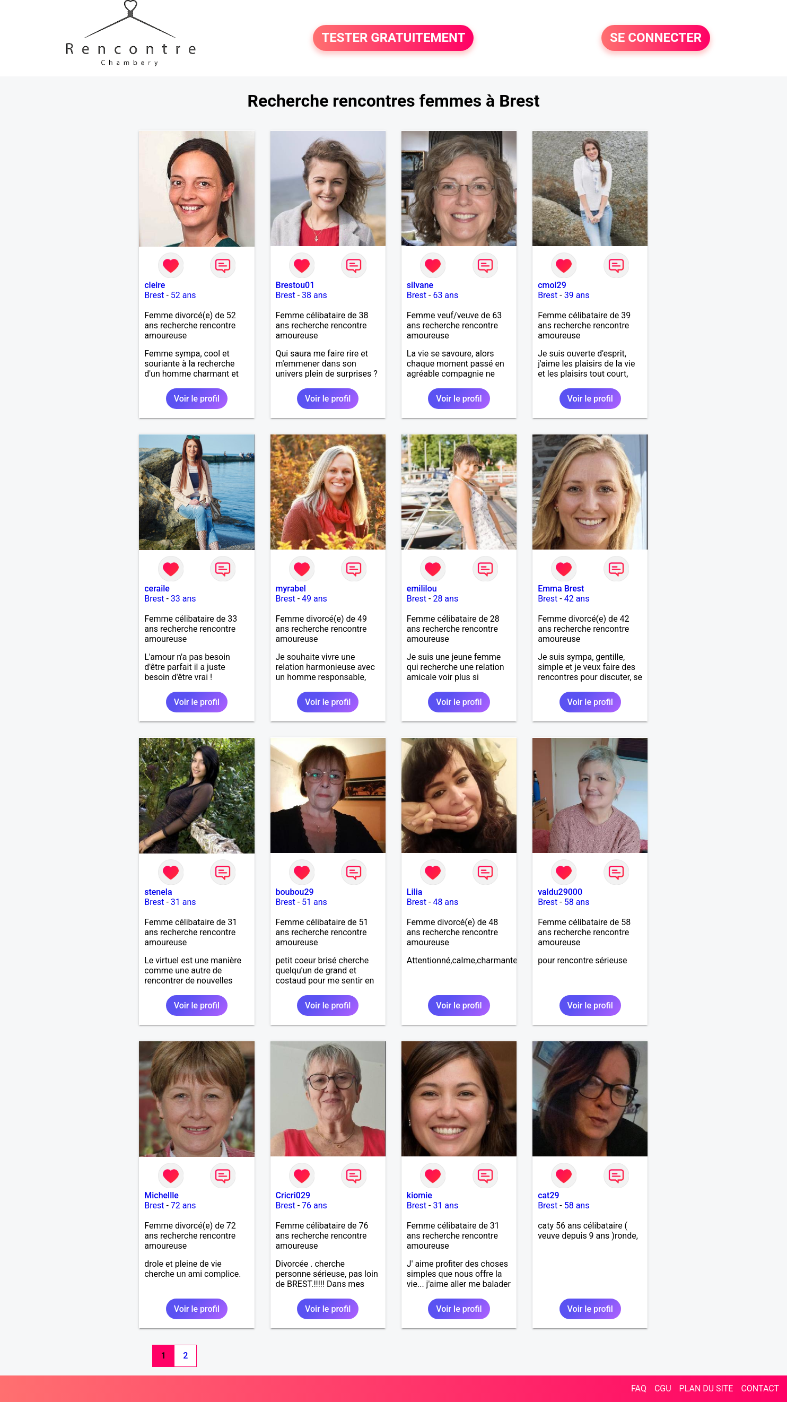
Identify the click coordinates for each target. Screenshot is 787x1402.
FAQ (638, 1388)
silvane (420, 285)
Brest (154, 295)
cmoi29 (552, 285)
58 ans (577, 902)
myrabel (291, 589)
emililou (422, 589)
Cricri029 (293, 1195)
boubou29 (295, 892)
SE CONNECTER (656, 38)
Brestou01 (295, 285)
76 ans (314, 1205)
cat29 (548, 1195)
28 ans (445, 599)
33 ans (183, 599)
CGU (662, 1388)
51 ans (314, 902)
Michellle (161, 1195)
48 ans (445, 902)
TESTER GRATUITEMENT (393, 38)
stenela (158, 892)
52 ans (183, 295)
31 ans (183, 902)
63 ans (445, 295)
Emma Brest (561, 589)
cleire (154, 285)
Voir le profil (197, 399)
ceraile (157, 589)
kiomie (419, 1195)
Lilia (415, 892)
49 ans (314, 599)
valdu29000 (560, 892)
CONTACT (760, 1388)
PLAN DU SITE (706, 1388)
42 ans (577, 599)
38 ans (314, 295)
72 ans (183, 1205)
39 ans (577, 295)
